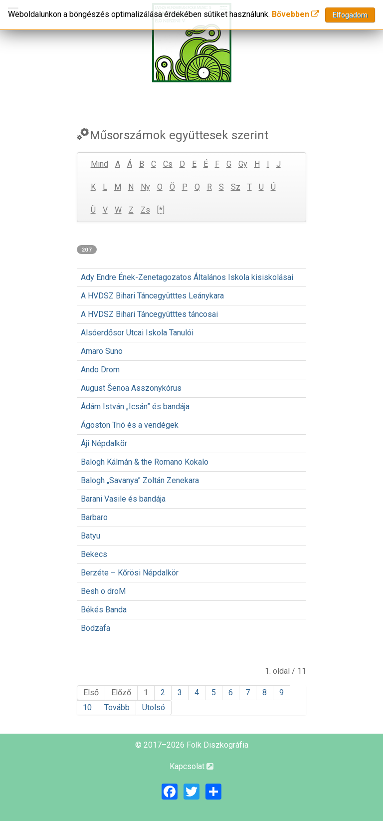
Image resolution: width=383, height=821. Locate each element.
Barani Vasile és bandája (123, 499)
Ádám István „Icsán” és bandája (135, 406)
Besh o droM (103, 591)
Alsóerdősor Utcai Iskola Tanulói (137, 332)
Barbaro (94, 517)
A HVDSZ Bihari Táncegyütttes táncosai (149, 314)
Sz (235, 187)
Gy (242, 164)
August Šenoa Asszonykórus (131, 388)
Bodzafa (95, 628)
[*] (161, 210)
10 (87, 707)
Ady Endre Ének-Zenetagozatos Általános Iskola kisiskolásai (187, 277)
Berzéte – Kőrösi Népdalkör (130, 572)
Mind (99, 164)
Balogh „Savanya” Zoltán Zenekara (140, 480)
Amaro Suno (102, 351)
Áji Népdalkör (104, 443)
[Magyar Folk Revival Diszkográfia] (191, 42)
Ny (145, 187)
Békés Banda (104, 609)
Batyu (90, 536)
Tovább (117, 707)
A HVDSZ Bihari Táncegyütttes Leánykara (152, 295)
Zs (145, 210)
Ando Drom (100, 369)
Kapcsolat (191, 766)
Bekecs (94, 554)
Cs (168, 164)
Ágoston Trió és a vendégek (130, 425)
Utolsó (153, 707)
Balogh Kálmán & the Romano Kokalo (144, 462)
